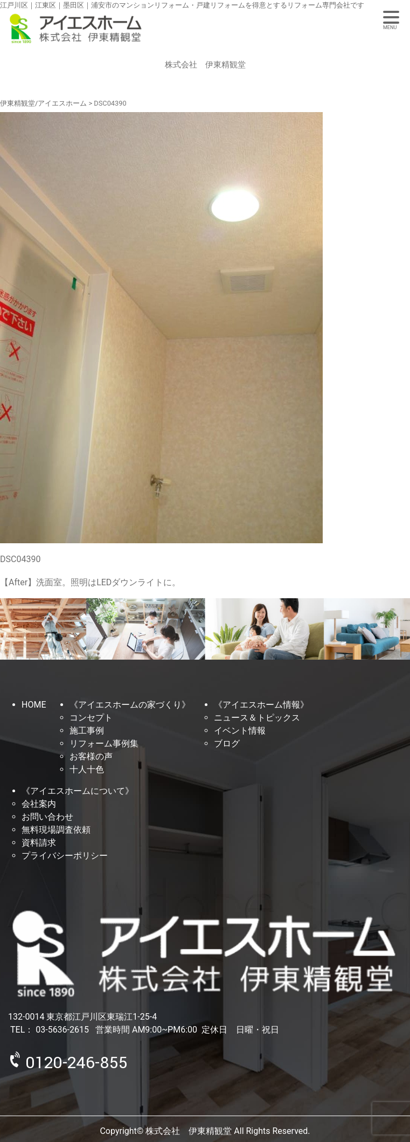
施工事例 (87, 730)
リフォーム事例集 (104, 743)
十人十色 (87, 769)
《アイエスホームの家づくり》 (130, 705)
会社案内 (39, 804)
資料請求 (39, 843)
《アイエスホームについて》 (78, 791)
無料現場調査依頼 (56, 830)
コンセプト (91, 717)
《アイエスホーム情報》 (261, 705)
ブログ (227, 743)
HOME (34, 705)
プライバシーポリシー (65, 855)
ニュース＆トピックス (257, 717)
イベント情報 (240, 730)
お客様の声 (91, 756)
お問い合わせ (47, 817)
